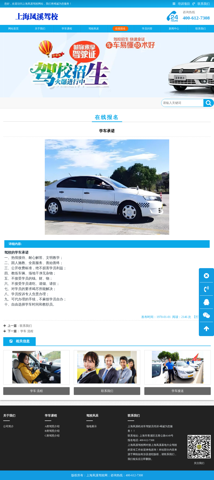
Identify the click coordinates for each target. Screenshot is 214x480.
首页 (22, 102)
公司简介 (8, 426)
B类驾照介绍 (52, 430)
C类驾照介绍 (52, 435)
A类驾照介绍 (52, 426)
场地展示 (91, 426)
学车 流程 (26, 331)
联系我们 (201, 3)
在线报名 (37, 102)
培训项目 (181, 3)
